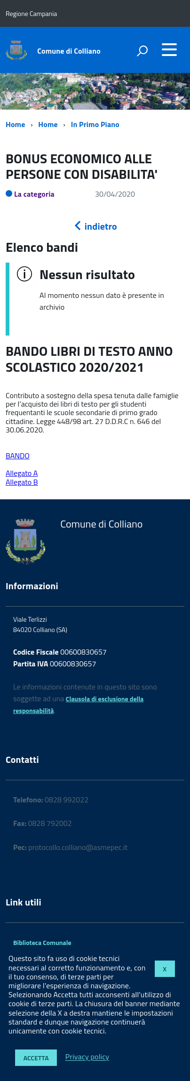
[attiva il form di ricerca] (142, 51)
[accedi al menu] (169, 49)
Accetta (36, 1058)
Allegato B (22, 482)
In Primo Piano (95, 124)
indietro (95, 226)
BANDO (18, 455)
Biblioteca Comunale (42, 942)
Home (15, 124)
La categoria (34, 194)
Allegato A (22, 473)
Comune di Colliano (69, 51)
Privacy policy (87, 1057)
